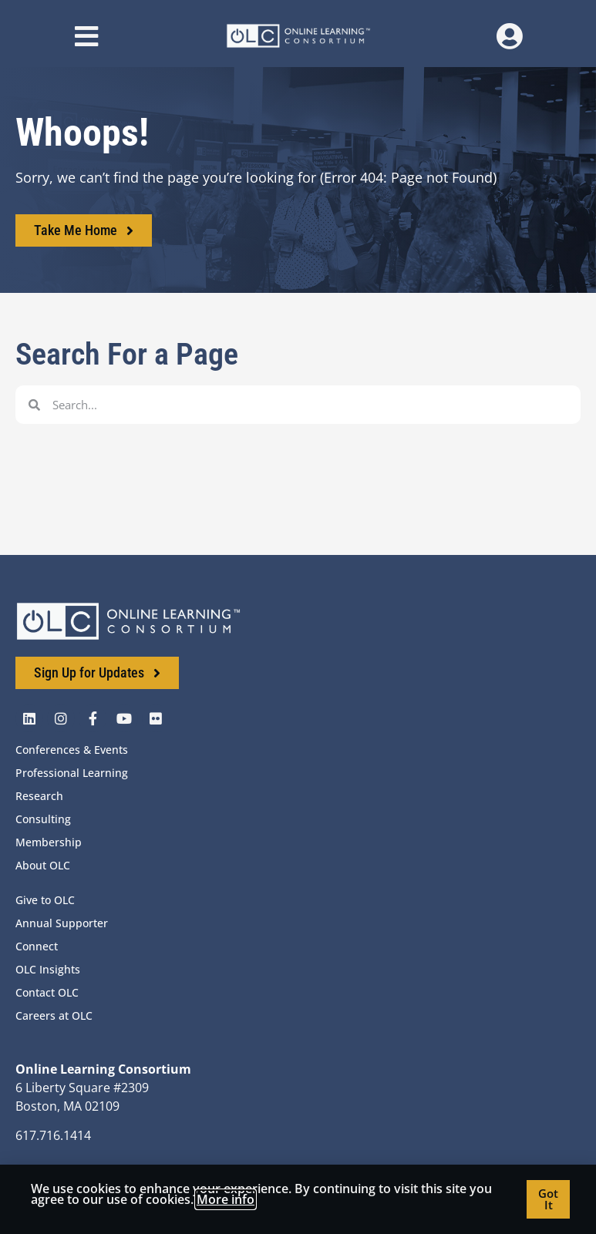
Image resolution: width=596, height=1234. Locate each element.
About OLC (42, 865)
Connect (36, 946)
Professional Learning (71, 772)
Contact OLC (47, 992)
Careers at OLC (54, 1015)
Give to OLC (45, 900)
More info (225, 1199)
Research (39, 795)
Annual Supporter (61, 923)
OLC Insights (47, 969)
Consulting (43, 819)
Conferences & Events (71, 749)
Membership (48, 842)
